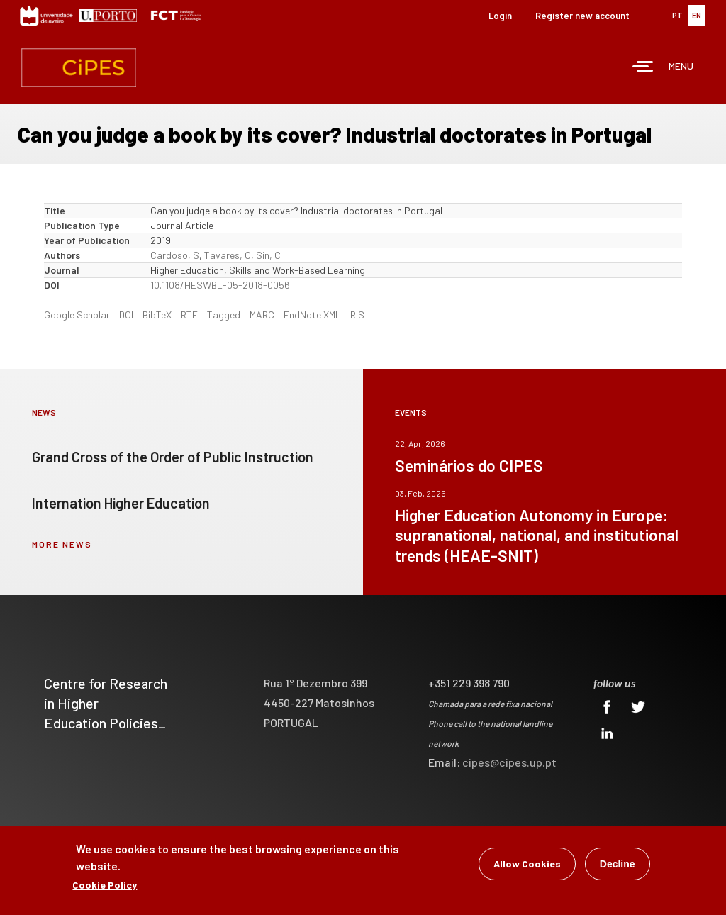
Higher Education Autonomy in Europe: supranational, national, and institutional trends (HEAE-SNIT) (536, 535)
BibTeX (157, 315)
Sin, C (268, 255)
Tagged (223, 315)
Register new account (582, 15)
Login (500, 15)
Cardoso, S (174, 255)
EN (696, 15)
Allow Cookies (527, 868)
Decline (617, 868)
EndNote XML (312, 315)
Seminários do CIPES (469, 465)
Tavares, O (227, 255)
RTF (189, 315)
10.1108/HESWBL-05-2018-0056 (220, 285)
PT (677, 15)
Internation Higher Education (121, 502)
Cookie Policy (104, 889)
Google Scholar (77, 315)
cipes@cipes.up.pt (509, 762)
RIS (357, 315)
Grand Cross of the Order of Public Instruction (172, 456)
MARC (262, 315)
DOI (126, 315)
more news (62, 544)
